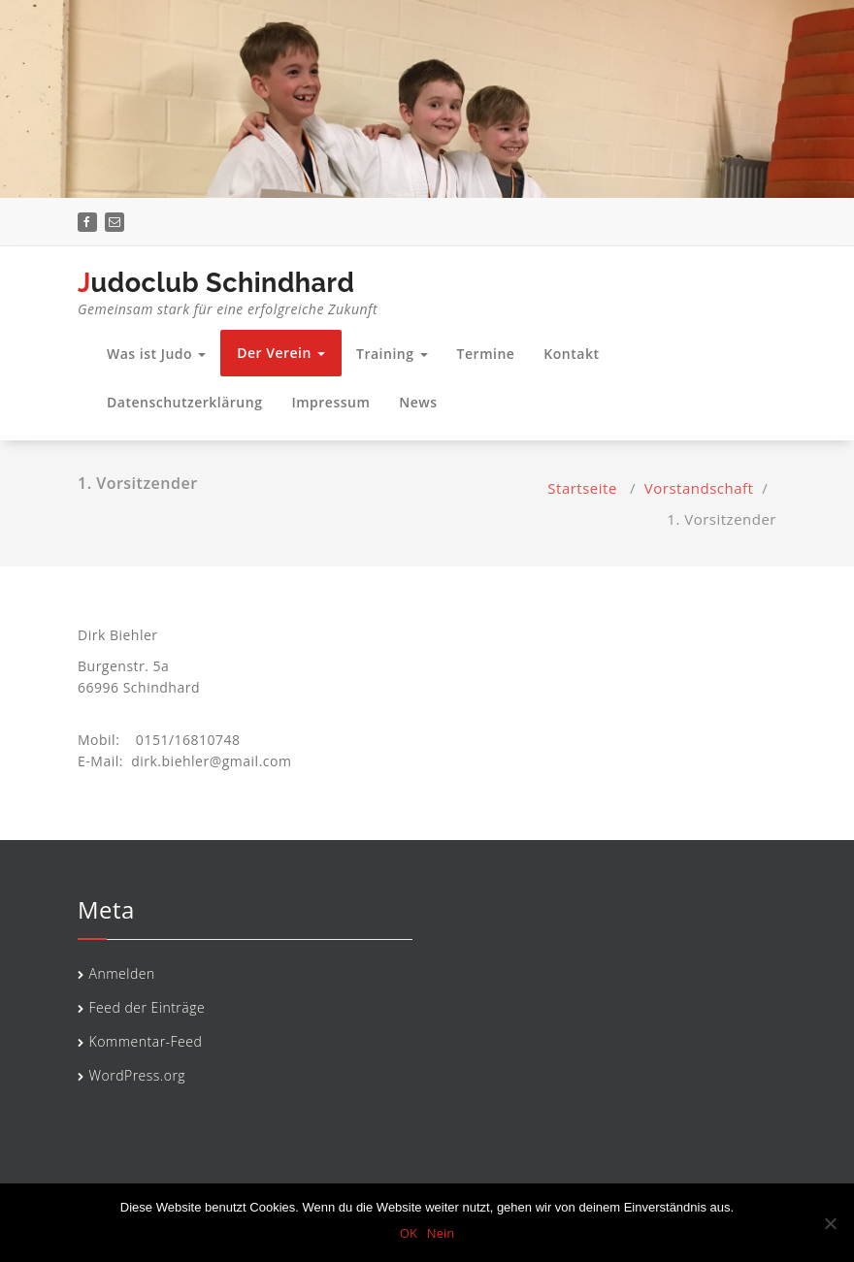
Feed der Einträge (147, 1007)
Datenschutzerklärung (184, 402)
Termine (486, 353)
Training (392, 353)
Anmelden (122, 973)
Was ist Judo (156, 353)
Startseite (582, 488)
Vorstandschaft (699, 488)
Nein (440, 1233)
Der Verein (281, 352)
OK (408, 1233)
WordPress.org (137, 1075)
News (418, 402)
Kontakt (571, 353)
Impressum (330, 402)
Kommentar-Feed (146, 1041)
